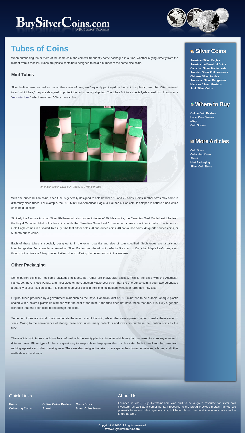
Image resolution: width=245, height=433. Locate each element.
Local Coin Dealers (202, 117)
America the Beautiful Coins (208, 64)
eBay (193, 121)
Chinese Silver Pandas (204, 76)
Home (13, 404)
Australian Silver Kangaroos (208, 80)
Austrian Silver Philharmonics (209, 72)
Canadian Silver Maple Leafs (208, 68)
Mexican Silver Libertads (206, 84)
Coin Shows (198, 125)
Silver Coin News (201, 166)
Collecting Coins (201, 154)
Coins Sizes (84, 404)
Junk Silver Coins (201, 88)
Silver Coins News (88, 408)
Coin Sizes (197, 150)
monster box (21, 97)
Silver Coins (210, 51)
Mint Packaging (200, 162)
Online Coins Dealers (57, 404)
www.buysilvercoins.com (122, 429)
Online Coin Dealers (203, 113)
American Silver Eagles (205, 60)
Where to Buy (212, 104)
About (194, 158)
